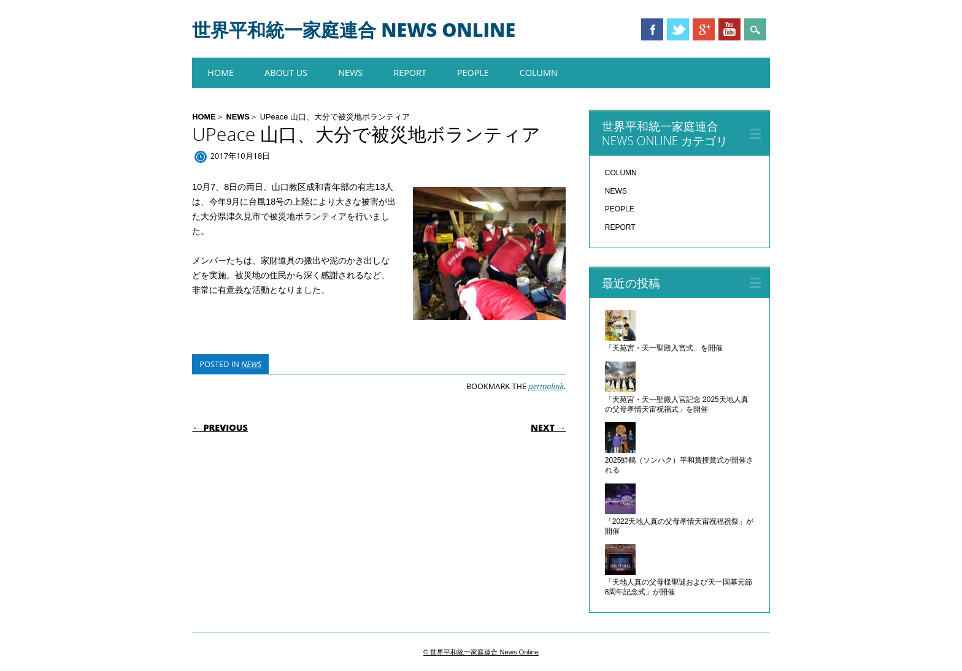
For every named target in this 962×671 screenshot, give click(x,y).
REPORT (409, 72)
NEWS (350, 72)
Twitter (678, 29)
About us (285, 72)
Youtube (729, 29)
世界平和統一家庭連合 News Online (353, 29)
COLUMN (539, 72)
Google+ (704, 29)
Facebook (652, 29)
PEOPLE (473, 72)
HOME (220, 72)
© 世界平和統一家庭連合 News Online (481, 652)
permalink (545, 386)
